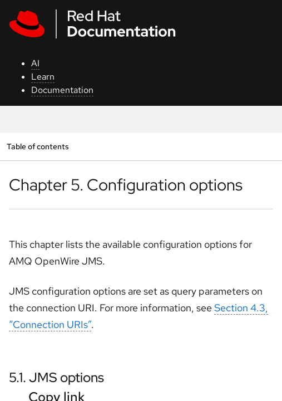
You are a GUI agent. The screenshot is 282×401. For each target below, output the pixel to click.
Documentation (62, 90)
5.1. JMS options (56, 377)
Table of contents (37, 146)
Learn (43, 76)
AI (35, 63)
